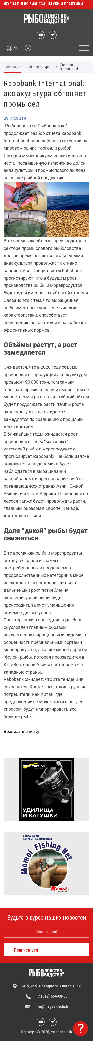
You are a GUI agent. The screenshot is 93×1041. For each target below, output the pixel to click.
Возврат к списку (21, 731)
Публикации (12, 67)
